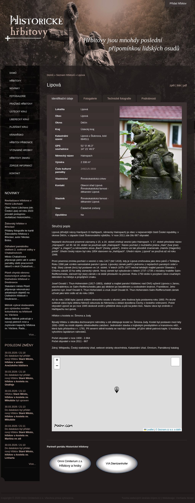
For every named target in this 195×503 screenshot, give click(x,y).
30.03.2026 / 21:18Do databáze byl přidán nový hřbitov (19, 359)
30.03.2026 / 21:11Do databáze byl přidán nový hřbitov (19, 432)
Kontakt (59, 185)
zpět (172, 85)
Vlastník (60, 198)
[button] (116, 390)
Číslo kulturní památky (63, 170)
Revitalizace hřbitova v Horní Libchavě (18, 202)
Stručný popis (61, 226)
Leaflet (149, 429)
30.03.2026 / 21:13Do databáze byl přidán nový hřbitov (19, 413)
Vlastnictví (61, 178)
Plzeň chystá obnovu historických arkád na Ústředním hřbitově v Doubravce (17, 277)
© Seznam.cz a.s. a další (168, 429)
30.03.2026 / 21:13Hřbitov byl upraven (17, 395)
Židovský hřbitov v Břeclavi (16, 225)
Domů (50, 75)
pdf (185, 85)
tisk (179, 85)
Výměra (59, 162)
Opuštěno (61, 214)
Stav (57, 208)
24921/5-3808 (88, 168)
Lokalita (60, 109)
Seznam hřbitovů (65, 75)
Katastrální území (61, 137)
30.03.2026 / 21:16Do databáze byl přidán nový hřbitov (19, 378)
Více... (32, 334)
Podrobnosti (148, 98)
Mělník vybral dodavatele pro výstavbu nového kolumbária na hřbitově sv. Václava (19, 310)
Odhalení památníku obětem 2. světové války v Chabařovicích (20, 249)
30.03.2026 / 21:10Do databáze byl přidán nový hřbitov (19, 451)
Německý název (64, 155)
